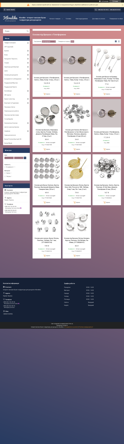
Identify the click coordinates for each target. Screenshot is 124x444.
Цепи (6, 71)
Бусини (6, 50)
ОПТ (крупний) (8, 47)
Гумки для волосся (10, 135)
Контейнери (8, 91)
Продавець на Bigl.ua (62, 325)
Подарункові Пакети (10, 87)
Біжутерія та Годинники (11, 103)
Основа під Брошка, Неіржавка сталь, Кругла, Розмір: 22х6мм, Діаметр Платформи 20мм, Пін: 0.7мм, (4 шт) (47, 133)
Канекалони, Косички (10, 123)
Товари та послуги (10, 42)
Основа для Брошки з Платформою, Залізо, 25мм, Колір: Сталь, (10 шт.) (47, 79)
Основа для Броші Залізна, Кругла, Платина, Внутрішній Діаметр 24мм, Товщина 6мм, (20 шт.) (46, 187)
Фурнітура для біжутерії (11, 67)
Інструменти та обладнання (12, 79)
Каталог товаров (55, 18)
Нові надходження (82, 18)
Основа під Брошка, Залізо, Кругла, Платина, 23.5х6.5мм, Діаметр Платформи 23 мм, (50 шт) (106, 187)
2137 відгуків (104, 1)
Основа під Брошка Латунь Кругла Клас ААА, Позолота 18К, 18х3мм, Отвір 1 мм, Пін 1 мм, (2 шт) (77, 187)
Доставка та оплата (98, 18)
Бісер (6, 55)
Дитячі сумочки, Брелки (11, 127)
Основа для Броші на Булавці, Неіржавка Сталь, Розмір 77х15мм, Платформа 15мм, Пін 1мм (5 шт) (106, 79)
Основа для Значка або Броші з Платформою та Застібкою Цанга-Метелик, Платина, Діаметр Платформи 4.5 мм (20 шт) (77, 133)
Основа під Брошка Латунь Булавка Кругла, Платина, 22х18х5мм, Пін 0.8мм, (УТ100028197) (76, 240)
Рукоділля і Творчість (10, 59)
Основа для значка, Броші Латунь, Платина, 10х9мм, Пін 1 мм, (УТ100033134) (47, 240)
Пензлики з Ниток (9, 107)
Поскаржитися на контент (71, 327)
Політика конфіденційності (86, 327)
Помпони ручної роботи (11, 111)
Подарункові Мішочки (11, 83)
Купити (48, 94)
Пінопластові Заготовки (11, 115)
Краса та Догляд (9, 99)
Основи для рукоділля (11, 75)
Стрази (6, 63)
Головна (68, 18)
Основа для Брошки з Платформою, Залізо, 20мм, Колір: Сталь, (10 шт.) (106, 133)
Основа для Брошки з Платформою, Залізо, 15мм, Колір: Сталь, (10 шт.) (77, 79)
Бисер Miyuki (8, 143)
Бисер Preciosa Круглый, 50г (12, 139)
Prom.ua (71, 323)
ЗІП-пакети (7, 95)
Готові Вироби (8, 119)
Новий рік (7, 131)
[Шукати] (27, 31)
